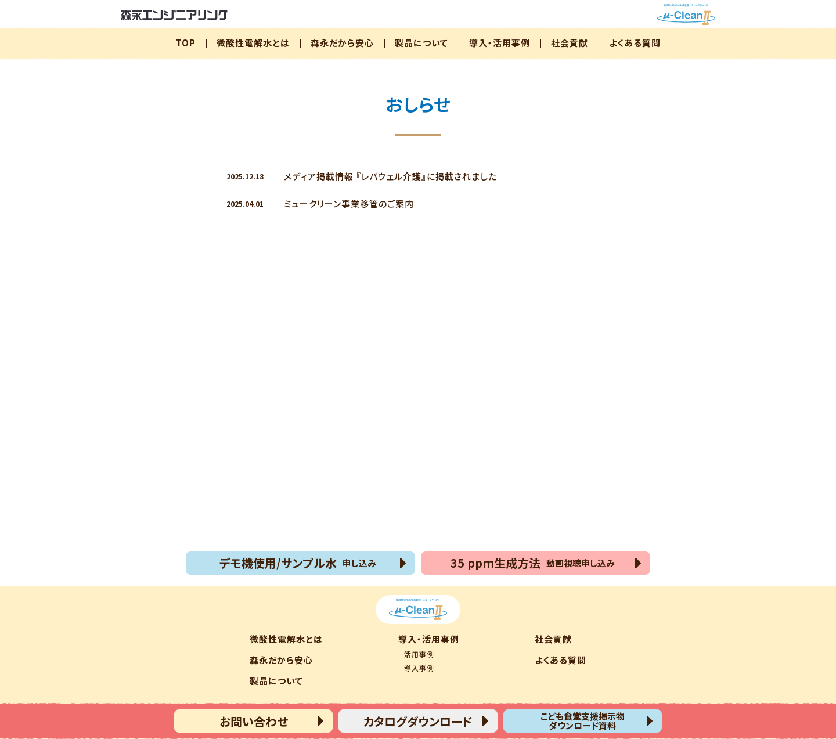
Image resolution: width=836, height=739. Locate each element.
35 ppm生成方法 (533, 562)
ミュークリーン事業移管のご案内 (320, 203)
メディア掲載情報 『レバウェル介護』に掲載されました (361, 176)
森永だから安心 (342, 43)
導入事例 (419, 668)
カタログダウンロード (418, 721)
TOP (186, 43)
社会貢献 (569, 43)
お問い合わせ (253, 721)
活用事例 (419, 654)
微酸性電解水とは (253, 43)
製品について (421, 43)
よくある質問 (635, 43)
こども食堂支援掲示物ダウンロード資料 (582, 720)
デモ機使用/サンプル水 (297, 562)
